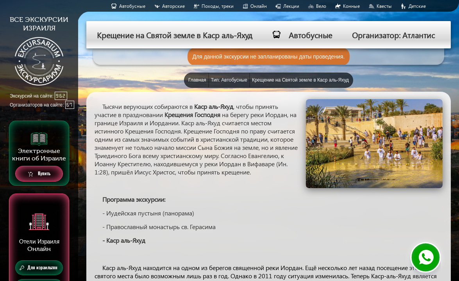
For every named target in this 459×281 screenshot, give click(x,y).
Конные (351, 6)
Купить (39, 174)
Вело (321, 6)
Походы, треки (218, 6)
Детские (417, 6)
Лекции (291, 6)
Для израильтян (38, 268)
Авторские (173, 6)
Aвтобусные (132, 6)
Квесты (384, 6)
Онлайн (258, 6)
